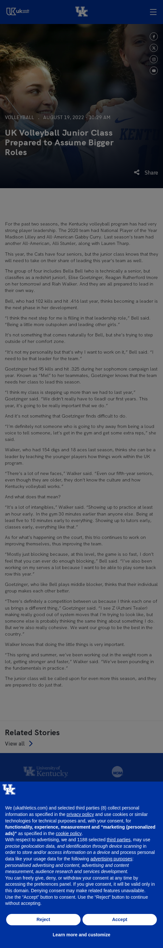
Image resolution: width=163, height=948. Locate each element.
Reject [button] (43, 919)
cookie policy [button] (69, 833)
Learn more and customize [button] (81, 934)
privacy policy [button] (80, 814)
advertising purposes (111, 858)
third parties (119, 839)
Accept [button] (119, 919)
